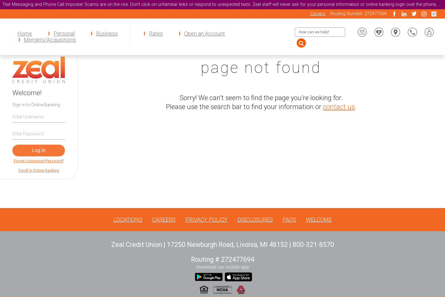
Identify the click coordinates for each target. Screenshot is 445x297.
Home (24, 34)
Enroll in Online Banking (39, 170)
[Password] (38, 134)
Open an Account (204, 34)
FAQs (289, 219)
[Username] (38, 117)
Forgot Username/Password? (39, 161)
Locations (127, 219)
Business (107, 34)
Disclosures (255, 219)
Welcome (319, 219)
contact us (339, 107)
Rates (156, 34)
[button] (429, 32)
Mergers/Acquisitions (50, 40)
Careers (317, 13)
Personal (64, 34)
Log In (38, 150)
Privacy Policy (206, 219)
